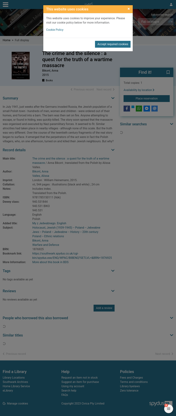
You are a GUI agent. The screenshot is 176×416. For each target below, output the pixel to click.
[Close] (129, 9)
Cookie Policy (54, 29)
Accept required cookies (112, 44)
